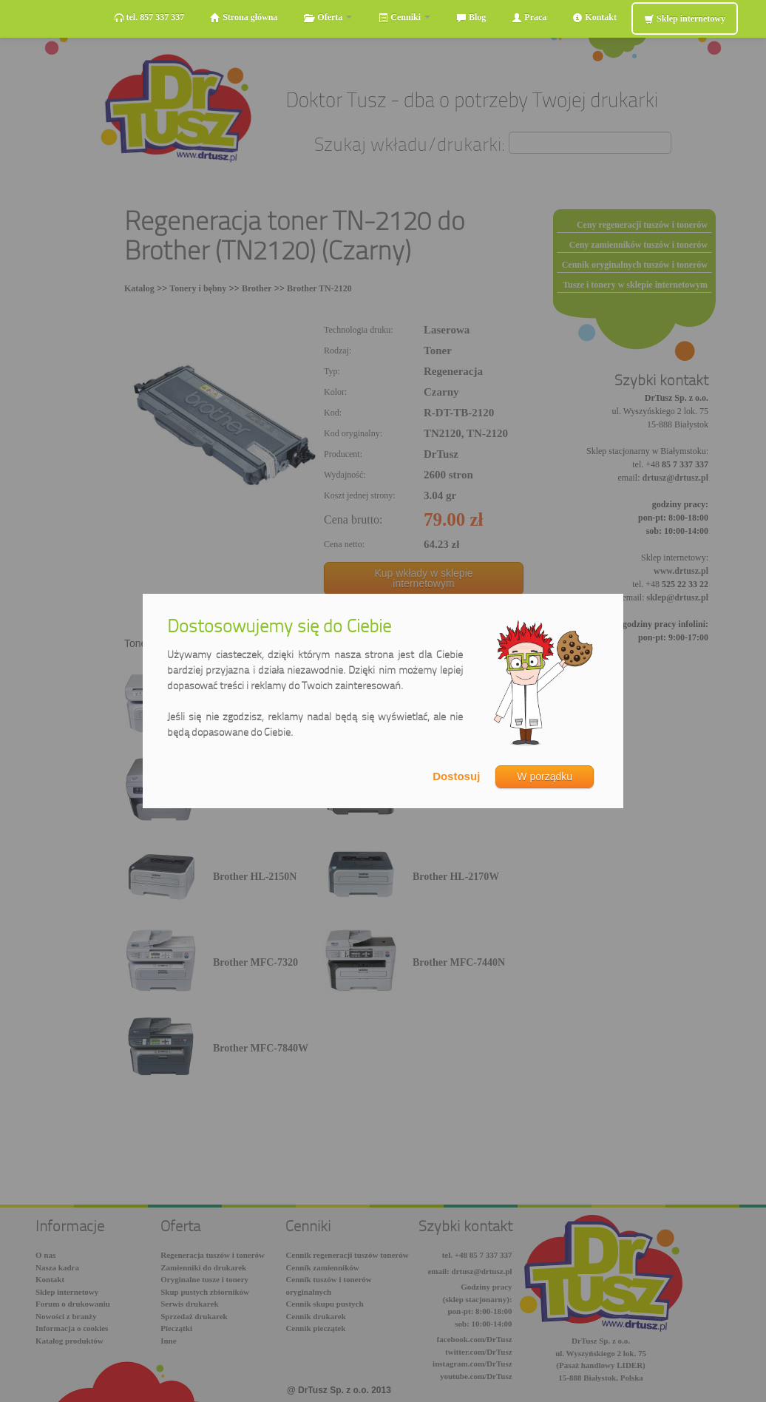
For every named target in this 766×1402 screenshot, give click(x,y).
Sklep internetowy (684, 18)
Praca (529, 17)
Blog (471, 17)
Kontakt (594, 17)
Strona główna (243, 17)
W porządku (544, 776)
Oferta (327, 17)
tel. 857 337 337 (149, 17)
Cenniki (404, 17)
